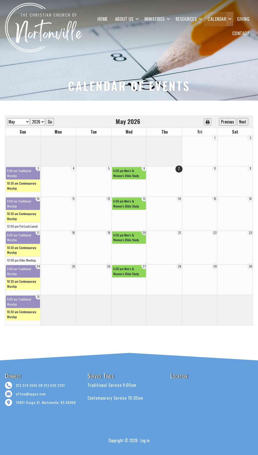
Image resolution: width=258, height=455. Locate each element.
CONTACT (241, 33)
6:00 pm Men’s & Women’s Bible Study (126, 173)
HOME (102, 19)
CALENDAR (217, 19)
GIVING (243, 19)
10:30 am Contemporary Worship (21, 185)
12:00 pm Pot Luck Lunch (22, 226)
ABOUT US (124, 19)
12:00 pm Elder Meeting (21, 260)
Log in (145, 440)
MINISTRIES (154, 19)
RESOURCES (186, 19)
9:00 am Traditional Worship (19, 173)
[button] (137, 19)
